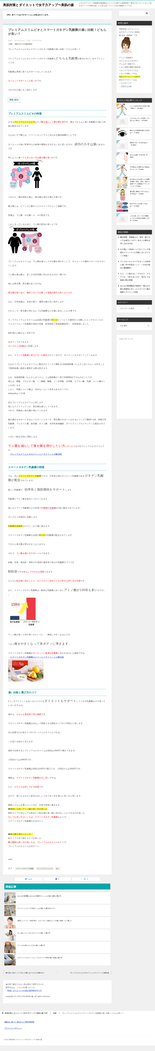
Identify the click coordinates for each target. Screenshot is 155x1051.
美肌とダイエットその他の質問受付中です (24, 996)
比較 (10, 49)
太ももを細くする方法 (138, 162)
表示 (16, 105)
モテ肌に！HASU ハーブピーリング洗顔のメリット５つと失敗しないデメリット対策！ (135, 258)
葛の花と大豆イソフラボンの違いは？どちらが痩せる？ (25, 978)
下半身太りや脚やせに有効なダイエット (140, 174)
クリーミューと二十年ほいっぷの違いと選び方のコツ (36, 914)
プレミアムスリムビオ (45, 874)
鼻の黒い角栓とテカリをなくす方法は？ (140, 198)
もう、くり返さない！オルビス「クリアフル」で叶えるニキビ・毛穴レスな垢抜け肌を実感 (135, 282)
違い (57, 874)
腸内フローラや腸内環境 (23, 49)
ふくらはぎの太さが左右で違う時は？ (140, 113)
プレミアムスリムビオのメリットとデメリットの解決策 (36, 460)
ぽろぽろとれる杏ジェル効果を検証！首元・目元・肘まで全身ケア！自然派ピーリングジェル (140, 188)
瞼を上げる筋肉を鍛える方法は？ (140, 137)
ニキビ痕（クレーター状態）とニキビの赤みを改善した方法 (140, 224)
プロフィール (126, 92)
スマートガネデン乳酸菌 (24, 874)
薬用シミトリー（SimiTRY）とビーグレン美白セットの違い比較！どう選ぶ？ (45, 926)
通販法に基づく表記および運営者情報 (19, 1027)
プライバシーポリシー (13, 1034)
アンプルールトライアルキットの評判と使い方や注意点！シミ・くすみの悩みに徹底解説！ (135, 270)
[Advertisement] (134, 384)
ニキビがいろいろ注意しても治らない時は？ (140, 125)
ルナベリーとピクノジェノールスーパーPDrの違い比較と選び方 (40, 963)
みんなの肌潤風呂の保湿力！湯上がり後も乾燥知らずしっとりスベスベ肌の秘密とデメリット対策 (135, 294)
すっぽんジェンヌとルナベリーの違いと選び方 (34, 938)
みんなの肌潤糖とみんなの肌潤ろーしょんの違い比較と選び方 (39, 901)
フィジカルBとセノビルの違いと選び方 (31, 951)
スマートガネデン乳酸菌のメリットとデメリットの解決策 (37, 663)
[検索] (134, 18)
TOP (26, 1019)
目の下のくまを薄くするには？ (139, 210)
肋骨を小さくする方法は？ (139, 149)
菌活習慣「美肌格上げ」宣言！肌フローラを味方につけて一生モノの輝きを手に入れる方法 (135, 246)
